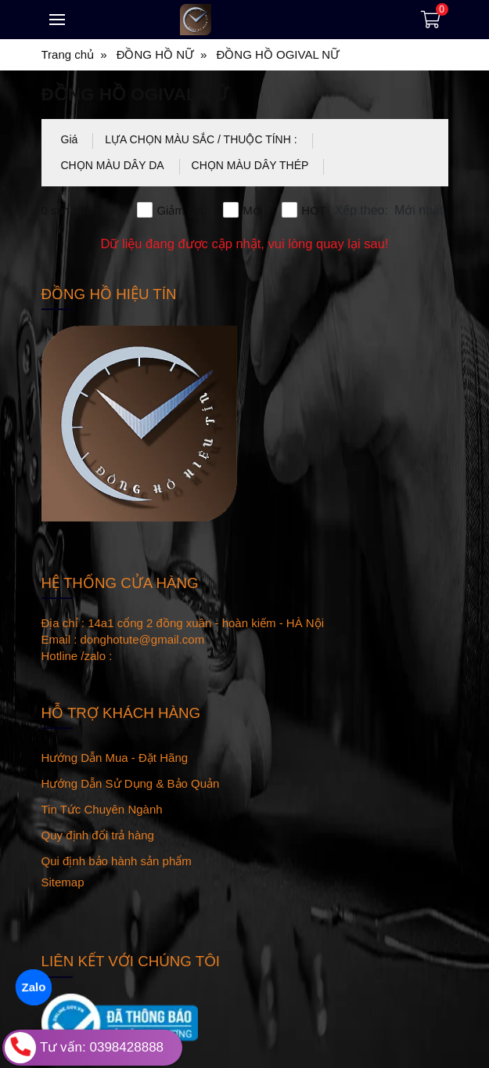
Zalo (33, 987)
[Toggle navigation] (57, 19)
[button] (390, 210)
